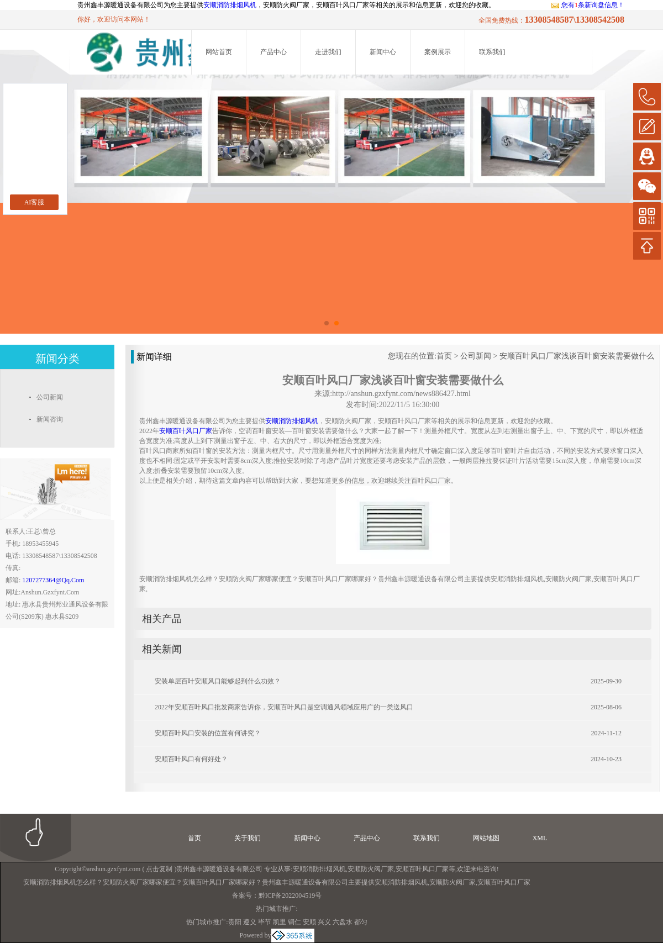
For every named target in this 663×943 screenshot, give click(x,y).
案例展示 (437, 52)
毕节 (264, 922)
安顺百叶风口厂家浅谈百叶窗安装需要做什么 (576, 356)
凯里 (279, 922)
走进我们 (328, 52)
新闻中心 (383, 52)
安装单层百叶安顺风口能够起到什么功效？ (218, 681)
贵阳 (234, 922)
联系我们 (492, 52)
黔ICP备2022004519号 (290, 895)
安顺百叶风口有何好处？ (191, 759)
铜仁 (294, 922)
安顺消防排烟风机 (229, 5)
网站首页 (219, 52)
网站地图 (486, 838)
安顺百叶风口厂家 (422, 869)
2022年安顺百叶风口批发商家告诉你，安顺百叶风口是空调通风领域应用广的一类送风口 (284, 707)
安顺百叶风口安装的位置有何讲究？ (208, 733)
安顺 (309, 922)
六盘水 (342, 922)
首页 (444, 356)
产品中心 (273, 52)
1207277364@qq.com (53, 580)
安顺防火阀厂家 (371, 869)
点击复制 (159, 869)
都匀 (360, 922)
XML (540, 838)
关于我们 (247, 838)
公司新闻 (475, 356)
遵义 (249, 922)
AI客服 (34, 202)
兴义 (324, 922)
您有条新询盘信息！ (587, 5)
